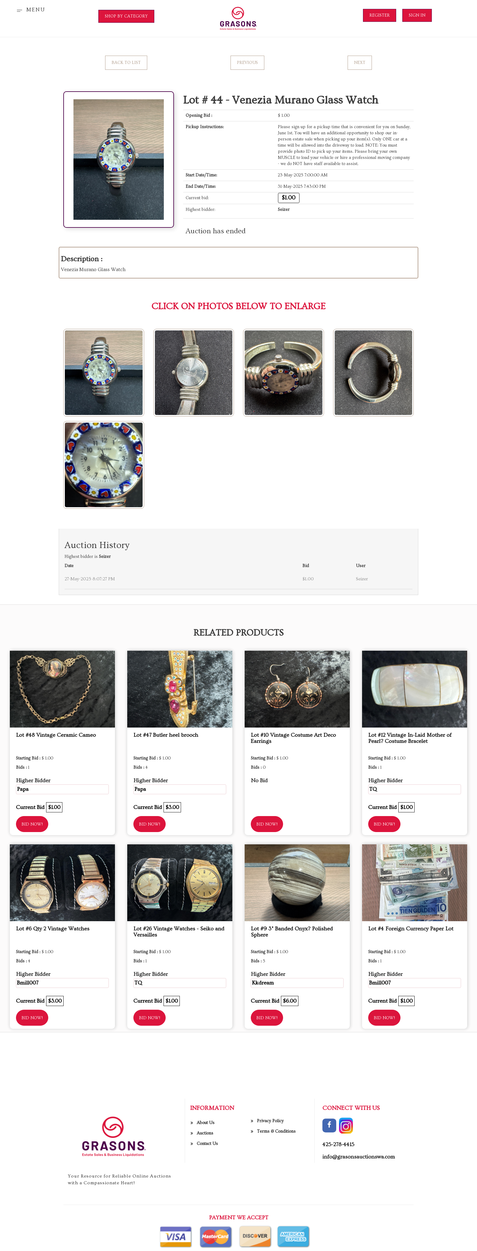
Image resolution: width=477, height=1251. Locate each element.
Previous (247, 62)
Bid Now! (32, 824)
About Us (206, 1219)
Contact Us (207, 1240)
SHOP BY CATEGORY (126, 16)
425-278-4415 (338, 1241)
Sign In (417, 15)
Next (359, 62)
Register (379, 15)
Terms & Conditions (276, 1228)
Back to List (126, 62)
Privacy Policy (270, 1218)
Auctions (205, 1230)
